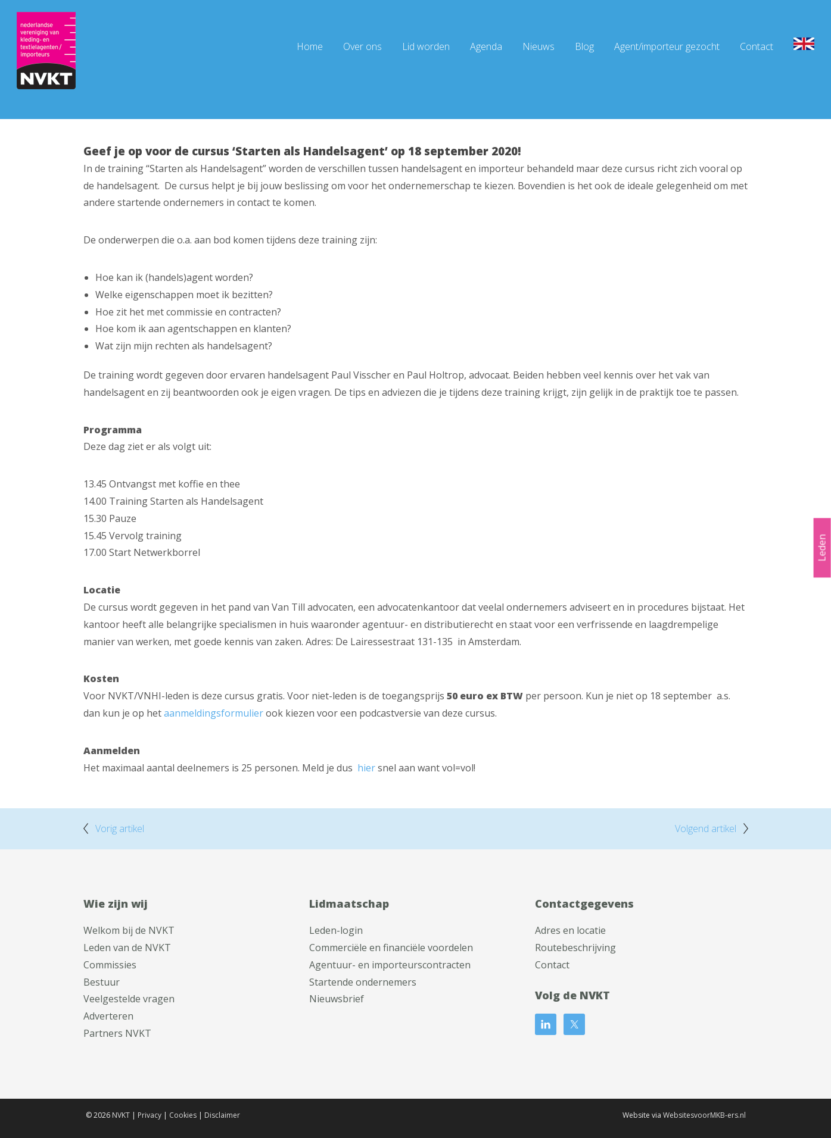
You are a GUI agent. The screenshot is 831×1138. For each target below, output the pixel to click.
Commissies (109, 964)
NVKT (121, 1115)
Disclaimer (222, 1115)
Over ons (362, 46)
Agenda (486, 46)
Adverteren (108, 1016)
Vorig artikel (119, 828)
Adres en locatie (570, 930)
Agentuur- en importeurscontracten (390, 964)
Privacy (149, 1115)
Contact (756, 46)
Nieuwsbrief (336, 998)
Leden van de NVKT (127, 947)
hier (366, 767)
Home (310, 46)
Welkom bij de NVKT (129, 930)
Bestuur (101, 982)
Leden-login (336, 930)
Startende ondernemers (362, 982)
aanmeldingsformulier (213, 713)
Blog (584, 46)
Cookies (183, 1115)
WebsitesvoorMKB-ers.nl (704, 1115)
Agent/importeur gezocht (667, 46)
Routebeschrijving (575, 947)
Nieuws (538, 46)
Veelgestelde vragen (129, 998)
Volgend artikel (705, 828)
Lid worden (426, 46)
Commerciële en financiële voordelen (391, 947)
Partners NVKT (117, 1033)
